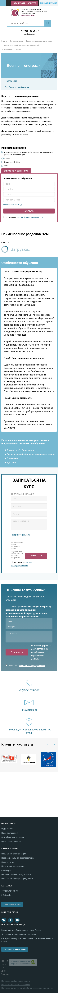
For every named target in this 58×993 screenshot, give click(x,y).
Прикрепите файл (11, 204)
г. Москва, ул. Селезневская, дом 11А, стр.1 (29, 731)
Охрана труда (7, 862)
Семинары (6, 870)
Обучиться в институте (25, 3)
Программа (11, 80)
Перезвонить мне (12, 904)
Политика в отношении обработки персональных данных (27, 988)
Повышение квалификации (13, 853)
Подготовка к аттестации (13, 866)
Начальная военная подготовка (16, 874)
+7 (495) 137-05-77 (29, 30)
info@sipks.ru (29, 34)
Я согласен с (23, 217)
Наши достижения (9, 833)
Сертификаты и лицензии (12, 837)
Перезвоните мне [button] (48, 3)
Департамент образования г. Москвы (18, 934)
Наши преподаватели (11, 841)
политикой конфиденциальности (30, 217)
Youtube (17, 920)
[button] (3, 3)
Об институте (7, 828)
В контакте (3, 920)
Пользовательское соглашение (15, 984)
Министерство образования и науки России (21, 930)
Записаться (36, 555)
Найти (47, 23)
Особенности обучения (17, 87)
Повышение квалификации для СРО (17, 878)
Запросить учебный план (16, 171)
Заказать (29, 211)
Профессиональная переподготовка (17, 858)
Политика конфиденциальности (15, 981)
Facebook (10, 920)
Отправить (17, 652)
